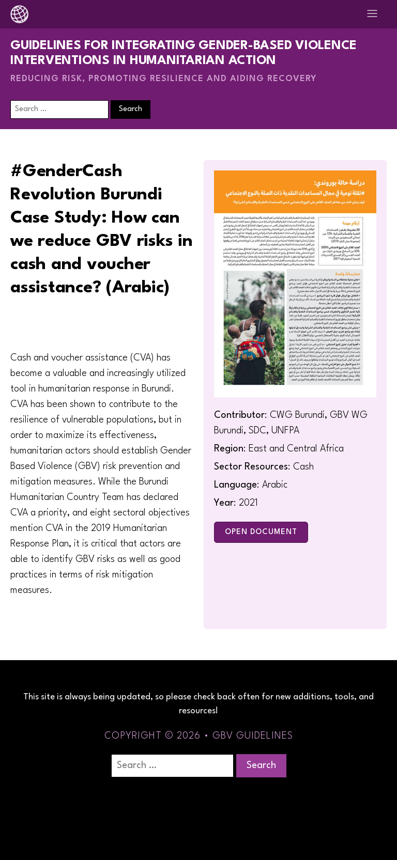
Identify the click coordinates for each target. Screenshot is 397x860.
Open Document (261, 532)
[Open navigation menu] (372, 14)
